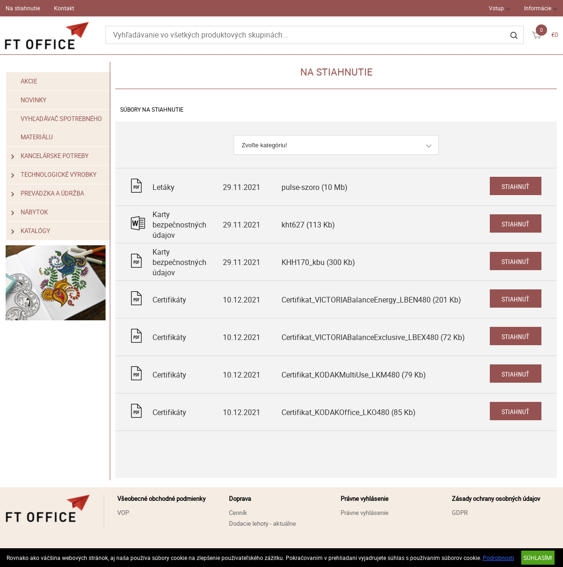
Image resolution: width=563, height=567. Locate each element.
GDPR (460, 512)
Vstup (496, 8)
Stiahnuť (515, 186)
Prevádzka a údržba (47, 193)
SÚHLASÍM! (538, 557)
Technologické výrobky (54, 175)
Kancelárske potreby (50, 156)
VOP (123, 512)
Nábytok (29, 212)
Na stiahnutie (23, 8)
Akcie (29, 81)
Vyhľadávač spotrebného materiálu (61, 127)
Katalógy (30, 231)
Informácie (537, 8)
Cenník (238, 512)
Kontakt (64, 8)
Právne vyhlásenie (364, 512)
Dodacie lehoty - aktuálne (262, 523)
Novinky (33, 100)
